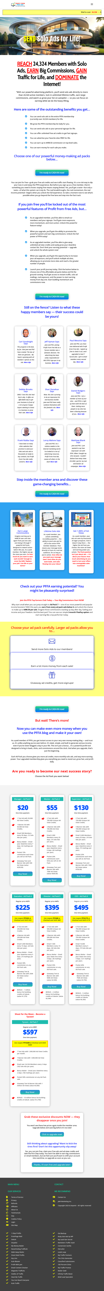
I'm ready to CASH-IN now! (52, 172)
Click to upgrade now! (52, 1134)
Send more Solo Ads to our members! (51, 649)
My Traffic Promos (64, 1268)
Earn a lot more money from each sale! (52, 666)
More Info (27, 362)
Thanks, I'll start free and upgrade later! (52, 1164)
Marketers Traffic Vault (66, 1243)
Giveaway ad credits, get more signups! (52, 683)
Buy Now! (22, 874)
